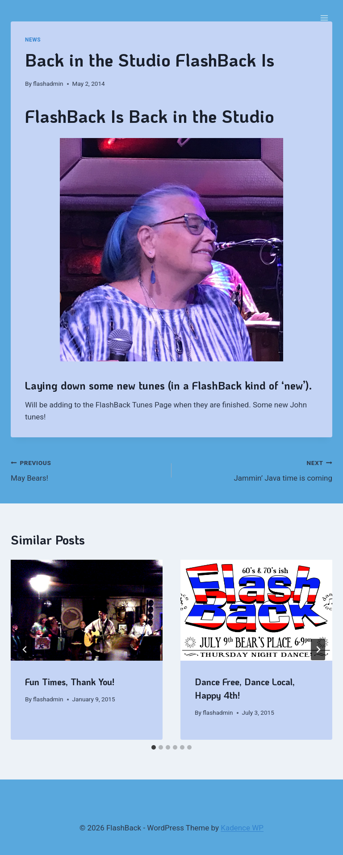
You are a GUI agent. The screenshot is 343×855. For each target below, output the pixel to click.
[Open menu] (324, 18)
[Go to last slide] (25, 649)
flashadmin (48, 83)
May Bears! (87, 470)
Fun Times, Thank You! (69, 681)
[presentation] (87, 610)
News (33, 40)
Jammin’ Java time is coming (255, 470)
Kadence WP (242, 827)
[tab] (153, 747)
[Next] (318, 649)
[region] (171, 249)
